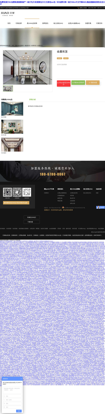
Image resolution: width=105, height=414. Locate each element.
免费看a (99, 380)
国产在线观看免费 (55, 294)
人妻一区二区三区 (38, 302)
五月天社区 (84, 264)
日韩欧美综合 (90, 242)
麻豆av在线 (65, 251)
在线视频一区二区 (36, 347)
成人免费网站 (43, 347)
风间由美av (84, 258)
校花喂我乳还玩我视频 (60, 313)
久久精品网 (24, 297)
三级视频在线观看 (60, 320)
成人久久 (87, 268)
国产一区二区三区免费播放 (96, 344)
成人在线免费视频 (8, 317)
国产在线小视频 (55, 258)
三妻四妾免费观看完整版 (34, 247)
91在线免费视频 (7, 375)
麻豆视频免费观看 (23, 278)
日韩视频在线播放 (5, 261)
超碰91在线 (101, 242)
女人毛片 (100, 256)
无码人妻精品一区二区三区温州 (20, 244)
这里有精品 (41, 349)
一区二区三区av (27, 296)
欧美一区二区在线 (6, 300)
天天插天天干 (77, 380)
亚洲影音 (22, 362)
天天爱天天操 (3, 337)
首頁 (9, 25)
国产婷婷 (2, 340)
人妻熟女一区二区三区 (13, 247)
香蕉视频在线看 (75, 364)
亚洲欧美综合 (82, 287)
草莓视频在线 (50, 297)
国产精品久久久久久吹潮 (82, 259)
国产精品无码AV (6, 312)
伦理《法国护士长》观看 (73, 251)
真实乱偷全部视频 (48, 273)
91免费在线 (70, 299)
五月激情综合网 (76, 300)
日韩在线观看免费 (33, 332)
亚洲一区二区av (6, 276)
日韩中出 (58, 373)
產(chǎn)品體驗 (75, 189)
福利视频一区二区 (73, 273)
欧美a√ (62, 264)
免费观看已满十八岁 (20, 329)
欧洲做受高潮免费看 (85, 294)
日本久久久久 (32, 341)
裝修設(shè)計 (31, 217)
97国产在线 (63, 348)
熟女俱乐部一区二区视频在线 (47, 281)
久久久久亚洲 (9, 341)
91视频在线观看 (22, 311)
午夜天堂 (12, 252)
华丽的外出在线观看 (14, 287)
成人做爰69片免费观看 (50, 381)
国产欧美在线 (48, 346)
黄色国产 (71, 282)
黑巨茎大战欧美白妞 (42, 254)
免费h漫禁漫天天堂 (68, 320)
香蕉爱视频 (24, 294)
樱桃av (97, 332)
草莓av (44, 346)
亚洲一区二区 (52, 373)
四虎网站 (24, 355)
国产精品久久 (20, 271)
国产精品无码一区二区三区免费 (11, 303)
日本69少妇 (69, 353)
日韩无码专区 (102, 354)
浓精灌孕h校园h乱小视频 (7, 307)
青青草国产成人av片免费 (25, 370)
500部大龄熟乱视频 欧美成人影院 (84, 323)
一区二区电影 (63, 353)
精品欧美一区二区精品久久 (92, 259)
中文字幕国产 (51, 261)
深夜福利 (63, 293)
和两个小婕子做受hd (81, 288)
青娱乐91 (83, 283)
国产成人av (75, 299)
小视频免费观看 (100, 270)
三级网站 (92, 293)
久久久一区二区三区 (24, 281)
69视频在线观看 (89, 292)
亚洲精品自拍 (70, 284)
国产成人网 (83, 339)
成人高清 (25, 275)
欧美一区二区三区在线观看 (17, 275)
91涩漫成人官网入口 (24, 285)
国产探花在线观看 (38, 248)
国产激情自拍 (31, 264)
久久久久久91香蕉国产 (71, 304)
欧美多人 (32, 293)
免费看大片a (49, 259)
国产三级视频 (100, 304)
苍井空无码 (16, 248)
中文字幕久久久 (23, 353)
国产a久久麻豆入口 (81, 268)
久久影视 (49, 265)
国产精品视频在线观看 (82, 297)
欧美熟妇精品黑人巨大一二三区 (78, 274)
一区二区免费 (35, 282)
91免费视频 (59, 249)
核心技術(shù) (58, 25)
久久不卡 (94, 285)
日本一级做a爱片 (89, 290)
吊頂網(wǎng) (82, 228)
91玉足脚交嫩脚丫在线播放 (13, 278)
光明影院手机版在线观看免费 (25, 249)
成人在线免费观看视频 (47, 284)
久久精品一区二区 (57, 341)
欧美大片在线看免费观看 (84, 347)
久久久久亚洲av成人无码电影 (84, 317)
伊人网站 (50, 287)
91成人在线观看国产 (42, 375)
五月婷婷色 (73, 290)
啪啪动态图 (67, 379)
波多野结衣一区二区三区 (24, 330)
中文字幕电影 (51, 338)
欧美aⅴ (1, 293)
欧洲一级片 (45, 294)
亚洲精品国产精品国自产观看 (17, 323)
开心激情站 (12, 305)
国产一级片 (20, 336)
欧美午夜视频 (46, 274)
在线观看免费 (36, 376)
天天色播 (89, 311)
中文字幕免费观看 (87, 289)
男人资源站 (34, 275)
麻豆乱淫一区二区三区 (15, 258)
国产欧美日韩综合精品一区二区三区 (31, 299)
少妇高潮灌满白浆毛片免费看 (69, 307)
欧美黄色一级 (43, 256)
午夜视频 (37, 374)
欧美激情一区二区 (64, 310)
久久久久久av (95, 325)
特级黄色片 (88, 287)
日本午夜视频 (97, 254)
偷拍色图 (73, 322)
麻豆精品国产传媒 (50, 260)
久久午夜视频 (57, 264)
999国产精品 (80, 261)
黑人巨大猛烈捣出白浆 (19, 293)
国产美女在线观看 (19, 243)
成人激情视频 (42, 309)
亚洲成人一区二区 (25, 303)
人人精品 (11, 345)
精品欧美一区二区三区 (8, 296)
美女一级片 (89, 264)
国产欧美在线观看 (82, 340)
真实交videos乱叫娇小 (14, 246)
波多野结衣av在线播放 (29, 274)
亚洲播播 (67, 268)
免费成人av (49, 258)
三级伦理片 (58, 250)
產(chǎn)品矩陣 (32, 23)
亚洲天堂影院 (87, 335)
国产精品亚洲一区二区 (23, 265)
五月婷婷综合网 (13, 276)
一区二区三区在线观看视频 (41, 259)
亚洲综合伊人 (94, 358)
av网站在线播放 (34, 362)
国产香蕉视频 (101, 292)
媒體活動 (59, 198)
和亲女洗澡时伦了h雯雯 (87, 354)
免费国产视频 (50, 324)
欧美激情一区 (41, 307)
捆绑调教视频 (30, 256)
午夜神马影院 (64, 259)
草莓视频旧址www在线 (75, 312)
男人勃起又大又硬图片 (56, 299)
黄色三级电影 (34, 334)
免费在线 (26, 328)
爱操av (62, 283)
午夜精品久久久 (9, 262)
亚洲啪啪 (27, 309)
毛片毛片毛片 (92, 294)
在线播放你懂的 (65, 363)
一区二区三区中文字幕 (66, 280)
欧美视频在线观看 (28, 282)
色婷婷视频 (37, 245)
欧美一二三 (23, 316)
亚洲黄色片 (9, 366)
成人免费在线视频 (73, 298)
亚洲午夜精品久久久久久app (77, 254)
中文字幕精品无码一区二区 (29, 246)
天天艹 (76, 329)
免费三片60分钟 (18, 318)
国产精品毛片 (56, 337)
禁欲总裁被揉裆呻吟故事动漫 (82, 304)
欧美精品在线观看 (70, 341)
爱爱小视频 (83, 248)
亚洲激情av (66, 244)
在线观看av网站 (53, 267)
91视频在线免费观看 (19, 270)
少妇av (77, 260)
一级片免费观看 (76, 384)
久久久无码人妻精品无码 (55, 293)
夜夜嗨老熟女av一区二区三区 (51, 277)
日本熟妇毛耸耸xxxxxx (41, 317)
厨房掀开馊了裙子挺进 (89, 253)
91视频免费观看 (70, 289)
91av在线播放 (96, 296)
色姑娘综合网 (42, 374)
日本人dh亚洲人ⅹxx (71, 276)
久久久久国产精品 (75, 275)
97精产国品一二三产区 (81, 257)
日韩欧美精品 (75, 291)
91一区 (1, 364)
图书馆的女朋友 (47, 316)
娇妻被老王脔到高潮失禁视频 (90, 308)
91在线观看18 (71, 310)
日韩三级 (54, 318)
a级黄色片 (64, 249)
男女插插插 (11, 313)
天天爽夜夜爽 (88, 284)
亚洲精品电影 (92, 263)
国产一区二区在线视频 (80, 244)
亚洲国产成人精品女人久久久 (85, 285)
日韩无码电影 (6, 359)
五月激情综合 (61, 351)
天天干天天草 (38, 251)
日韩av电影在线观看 (35, 298)
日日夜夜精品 (58, 336)
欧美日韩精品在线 (93, 266)
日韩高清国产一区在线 (85, 381)
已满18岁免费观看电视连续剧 (37, 313)
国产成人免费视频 (83, 356)
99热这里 (101, 360)
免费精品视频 (101, 287)
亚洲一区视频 (48, 271)
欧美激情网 (79, 333)
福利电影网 (44, 279)
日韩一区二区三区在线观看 (25, 259)
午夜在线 (29, 278)
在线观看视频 (47, 289)
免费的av (32, 322)
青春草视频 (66, 255)
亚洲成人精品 (15, 356)
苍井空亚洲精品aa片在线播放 (78, 335)
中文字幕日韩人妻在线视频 (71, 297)
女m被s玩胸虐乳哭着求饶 (63, 252)
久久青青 (84, 370)
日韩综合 (65, 263)
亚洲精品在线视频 (20, 263)
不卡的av (30, 328)
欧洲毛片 (32, 270)
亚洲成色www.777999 (95, 277)
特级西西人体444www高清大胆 (11, 319)
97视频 (19, 303)
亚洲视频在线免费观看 (72, 253)
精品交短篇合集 (21, 309)
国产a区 (45, 364)
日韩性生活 (94, 265)
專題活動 (59, 200)
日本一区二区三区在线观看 (89, 254)
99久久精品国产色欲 (45, 354)
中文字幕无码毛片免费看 (97, 328)
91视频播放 (58, 310)
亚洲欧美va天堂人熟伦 (86, 328)
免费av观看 (29, 275)
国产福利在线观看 (94, 334)
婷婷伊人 (36, 243)
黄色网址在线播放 (76, 246)
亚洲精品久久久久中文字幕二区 (31, 254)
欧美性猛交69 (27, 270)
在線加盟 (99, 189)
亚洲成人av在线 (22, 310)
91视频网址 (86, 263)
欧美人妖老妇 (98, 250)
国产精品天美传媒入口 (97, 372)
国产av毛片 (71, 372)
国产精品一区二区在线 (30, 311)
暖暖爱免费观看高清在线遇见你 (41, 266)
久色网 (96, 382)
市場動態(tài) (60, 195)
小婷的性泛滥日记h (17, 291)
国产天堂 (34, 292)
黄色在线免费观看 (63, 272)
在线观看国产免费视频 (37, 268)
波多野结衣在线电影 (52, 270)
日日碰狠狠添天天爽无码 (13, 249)
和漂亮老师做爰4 (33, 325)
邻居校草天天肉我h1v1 (48, 349)
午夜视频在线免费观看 (31, 306)
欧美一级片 (53, 249)
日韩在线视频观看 (96, 260)
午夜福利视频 (23, 258)
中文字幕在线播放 (97, 290)
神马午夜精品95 (80, 375)
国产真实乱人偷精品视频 (72, 243)
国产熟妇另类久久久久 (17, 294)
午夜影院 (79, 243)
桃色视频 (53, 353)
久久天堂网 (81, 342)
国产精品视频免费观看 (35, 384)
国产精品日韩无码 (71, 302)
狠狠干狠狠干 (65, 247)
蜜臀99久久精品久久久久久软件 (93, 298)
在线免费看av (45, 270)
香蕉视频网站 (3, 330)
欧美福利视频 (5, 248)
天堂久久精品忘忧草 (12, 264)
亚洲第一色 (10, 334)
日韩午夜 (85, 282)
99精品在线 (29, 317)
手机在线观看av (11, 268)
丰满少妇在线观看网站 (85, 295)
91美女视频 (52, 253)
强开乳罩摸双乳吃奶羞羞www (8, 318)
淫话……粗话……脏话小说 (67, 384)
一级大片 (55, 354)
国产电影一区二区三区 (79, 308)
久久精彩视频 (6, 286)
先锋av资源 (102, 329)
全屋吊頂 (33, 45)
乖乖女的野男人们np (90, 346)
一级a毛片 (29, 315)
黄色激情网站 (27, 245)
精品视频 (12, 324)
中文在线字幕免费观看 (57, 308)
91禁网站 (69, 242)
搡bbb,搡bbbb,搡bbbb (32, 242)
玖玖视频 (33, 344)
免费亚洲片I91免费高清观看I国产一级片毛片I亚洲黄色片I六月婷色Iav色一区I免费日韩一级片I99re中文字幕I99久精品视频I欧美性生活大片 (26, 241)
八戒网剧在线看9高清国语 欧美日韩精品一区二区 (40, 370)
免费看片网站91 (100, 293)
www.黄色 (68, 314)
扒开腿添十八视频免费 (90, 321)
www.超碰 (13, 338)
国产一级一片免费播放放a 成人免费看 (52, 282)
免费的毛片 (72, 330)
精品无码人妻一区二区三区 (72, 338)
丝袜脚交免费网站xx (13, 256)
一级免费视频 (75, 266)
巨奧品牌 (19, 25)
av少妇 (90, 350)
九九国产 (21, 365)
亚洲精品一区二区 (78, 326)
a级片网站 (6, 247)
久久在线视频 (43, 283)
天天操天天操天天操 (34, 331)
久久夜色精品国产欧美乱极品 (11, 271)
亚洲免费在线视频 (19, 346)
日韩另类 (13, 374)
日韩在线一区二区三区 (14, 281)
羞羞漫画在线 (82, 321)
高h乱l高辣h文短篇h (39, 286)
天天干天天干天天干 (64, 253)
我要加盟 (93, 82)
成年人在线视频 (42, 293)
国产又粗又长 (16, 302)
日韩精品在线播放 (88, 269)
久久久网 (86, 350)
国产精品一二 (59, 274)
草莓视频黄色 (28, 336)
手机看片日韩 (50, 355)
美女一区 (46, 307)
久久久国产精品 (65, 309)
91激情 (62, 312)
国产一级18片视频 (26, 300)
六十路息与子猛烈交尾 (71, 301)
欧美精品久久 (33, 314)
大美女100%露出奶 (75, 242)
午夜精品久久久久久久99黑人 (55, 323)
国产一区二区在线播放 (58, 251)
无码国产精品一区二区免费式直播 (16, 364)
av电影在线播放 (72, 278)
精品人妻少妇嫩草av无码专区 (11, 331)
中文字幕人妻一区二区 (66, 274)
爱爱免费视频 (60, 354)
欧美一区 (83, 253)
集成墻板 (15, 228)
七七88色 (8, 242)
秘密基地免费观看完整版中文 (24, 382)
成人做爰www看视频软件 (29, 253)
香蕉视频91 (39, 343)
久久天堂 (40, 294)
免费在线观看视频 (80, 278)
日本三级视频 (3, 309)
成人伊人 (49, 279)
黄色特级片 (69, 254)
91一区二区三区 (68, 266)
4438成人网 (76, 282)
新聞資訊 (45, 25)
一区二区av (71, 252)
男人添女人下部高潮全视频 (84, 332)
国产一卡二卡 (39, 269)
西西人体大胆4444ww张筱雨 (50, 245)
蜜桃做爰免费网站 (6, 274)
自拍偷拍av (85, 251)
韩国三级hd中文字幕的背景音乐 (43, 257)
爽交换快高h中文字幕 (16, 348)
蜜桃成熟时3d (20, 256)
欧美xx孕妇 (19, 331)
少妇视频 (73, 370)
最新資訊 (60, 189)
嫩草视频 (87, 306)
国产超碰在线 (31, 286)
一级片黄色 (48, 336)
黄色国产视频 (8, 282)
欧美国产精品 (24, 255)
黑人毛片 (49, 294)
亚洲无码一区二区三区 (59, 260)
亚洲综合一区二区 (101, 341)
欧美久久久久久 (97, 262)
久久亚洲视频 (14, 375)
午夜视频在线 (49, 292)
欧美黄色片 (93, 373)
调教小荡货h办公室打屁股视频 (89, 261)
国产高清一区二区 (22, 306)
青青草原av (10, 248)
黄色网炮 (102, 368)
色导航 (87, 336)
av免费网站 (5, 334)
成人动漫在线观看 (54, 352)
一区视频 (89, 303)
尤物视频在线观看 (34, 307)
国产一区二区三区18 (20, 257)
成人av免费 (2, 295)
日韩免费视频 (45, 300)
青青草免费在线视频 (43, 333)
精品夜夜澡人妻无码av (35, 296)
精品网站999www (6, 255)
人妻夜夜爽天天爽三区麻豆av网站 (95, 326)
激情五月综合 (45, 382)
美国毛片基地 (12, 314)
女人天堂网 (8, 311)
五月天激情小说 (6, 279)
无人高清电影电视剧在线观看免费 (92, 314)
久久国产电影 (52, 362)
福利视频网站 (13, 255)
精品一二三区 (53, 321)
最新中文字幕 (28, 350)
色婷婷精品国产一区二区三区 (98, 257)
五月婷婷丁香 (22, 273)
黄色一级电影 (64, 342)
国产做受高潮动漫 (47, 304)
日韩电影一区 (21, 245)
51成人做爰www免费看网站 (58, 324)
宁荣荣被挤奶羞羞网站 (44, 340)
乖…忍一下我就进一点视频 (57, 265)
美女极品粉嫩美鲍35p (20, 312)
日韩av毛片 (54, 303)
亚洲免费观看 (82, 384)
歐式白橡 (3, 135)
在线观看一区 (70, 285)
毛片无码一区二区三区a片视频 (89, 305)
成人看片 (16, 322)
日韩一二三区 (34, 290)
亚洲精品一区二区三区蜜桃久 (20, 360)
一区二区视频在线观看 (59, 261)
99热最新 (81, 282)
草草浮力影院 (64, 341)
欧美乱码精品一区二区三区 (61, 302)
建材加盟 (68, 228)
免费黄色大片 (55, 306)
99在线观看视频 (5, 315)
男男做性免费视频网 (47, 311)
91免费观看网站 (47, 383)
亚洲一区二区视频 (34, 249)
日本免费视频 (64, 257)
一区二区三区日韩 (30, 324)
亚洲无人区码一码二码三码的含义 (9, 298)
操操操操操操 (97, 291)
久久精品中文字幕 (39, 311)
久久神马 (103, 340)
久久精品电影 (56, 248)
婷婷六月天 (36, 264)
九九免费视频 (79, 343)
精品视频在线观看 (63, 285)
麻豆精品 (42, 303)
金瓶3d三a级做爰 (87, 281)
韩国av (52, 383)
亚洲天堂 (81, 277)
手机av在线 (24, 343)
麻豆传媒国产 (6, 362)
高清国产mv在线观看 (39, 312)
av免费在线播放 (96, 327)
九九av (25, 256)
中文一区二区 (94, 304)
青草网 (6, 374)
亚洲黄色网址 (59, 291)
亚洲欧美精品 (11, 293)
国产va (79, 253)
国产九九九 (94, 244)
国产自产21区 (68, 367)
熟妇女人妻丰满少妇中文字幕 (69, 306)
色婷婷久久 (77, 334)
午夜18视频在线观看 (57, 259)
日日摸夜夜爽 (78, 309)
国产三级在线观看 (62, 380)
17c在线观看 (65, 377)
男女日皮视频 (45, 361)
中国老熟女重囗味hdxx (56, 346)
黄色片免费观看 (86, 280)
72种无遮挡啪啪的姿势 (93, 331)
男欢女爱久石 (27, 251)
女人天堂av (46, 359)
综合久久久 (38, 335)
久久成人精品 (44, 348)
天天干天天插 (30, 357)
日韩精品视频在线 (96, 368)
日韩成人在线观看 (44, 379)
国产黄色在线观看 (90, 262)
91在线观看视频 (83, 372)
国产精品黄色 (64, 299)
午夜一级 (33, 327)
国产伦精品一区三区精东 (11, 280)
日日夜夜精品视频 (91, 258)
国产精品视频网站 (41, 290)
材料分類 (72, 203)
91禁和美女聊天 (30, 316)
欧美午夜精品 (81, 252)
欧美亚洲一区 (51, 382)
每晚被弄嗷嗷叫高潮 (73, 375)
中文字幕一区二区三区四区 (77, 280)
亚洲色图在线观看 (26, 325)
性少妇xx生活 (18, 342)
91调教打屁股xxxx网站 (41, 292)
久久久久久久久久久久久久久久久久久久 (89, 312)
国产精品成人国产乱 (43, 243)
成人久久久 (23, 348)
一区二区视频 (45, 261)
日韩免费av (44, 260)
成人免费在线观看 (70, 269)
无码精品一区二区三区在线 (13, 265)
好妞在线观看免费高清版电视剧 (13, 259)
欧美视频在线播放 (20, 279)
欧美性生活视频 (88, 288)
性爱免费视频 (81, 281)
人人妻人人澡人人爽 (92, 318)
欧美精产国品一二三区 (79, 307)
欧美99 (100, 325)
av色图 (79, 245)
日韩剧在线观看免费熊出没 (64, 258)
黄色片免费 (60, 306)
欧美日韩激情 (73, 379)
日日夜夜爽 (36, 382)
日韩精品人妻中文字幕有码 (23, 247)
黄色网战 (68, 319)
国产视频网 (48, 298)
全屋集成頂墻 (73, 193)
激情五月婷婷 (28, 290)
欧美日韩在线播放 (70, 326)
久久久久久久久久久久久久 (56, 309)
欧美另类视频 (94, 246)
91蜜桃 (75, 262)
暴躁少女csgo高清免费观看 (34, 378)
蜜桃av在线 (64, 287)
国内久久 (38, 314)
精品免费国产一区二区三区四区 (48, 255)
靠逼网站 (56, 256)
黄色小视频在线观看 (62, 289)
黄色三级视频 (41, 383)
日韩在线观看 (70, 277)
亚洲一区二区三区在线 (70, 249)
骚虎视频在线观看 (10, 369)
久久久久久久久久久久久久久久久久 (89, 319)
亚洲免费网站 (85, 326)
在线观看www (50, 248)
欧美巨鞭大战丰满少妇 (73, 250)
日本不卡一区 (101, 382)
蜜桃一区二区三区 (63, 331)
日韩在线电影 (100, 301)
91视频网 (20, 297)
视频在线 (25, 323)
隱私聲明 (102, 232)
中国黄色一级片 (52, 359)
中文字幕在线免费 (13, 263)
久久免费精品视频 (49, 337)
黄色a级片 (84, 333)
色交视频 (90, 251)
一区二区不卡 (80, 362)
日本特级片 (2, 319)
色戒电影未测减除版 (81, 336)
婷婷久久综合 (98, 245)
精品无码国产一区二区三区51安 (56, 301)
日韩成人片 (49, 372)
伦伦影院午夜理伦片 (71, 329)
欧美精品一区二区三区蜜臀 (61, 242)
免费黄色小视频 (18, 343)
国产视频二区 (15, 341)
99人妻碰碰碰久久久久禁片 (73, 332)
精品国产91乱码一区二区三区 (88, 276)
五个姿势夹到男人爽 (42, 328)
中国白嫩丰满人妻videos (97, 367)
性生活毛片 (85, 313)
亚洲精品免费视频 (66, 365)
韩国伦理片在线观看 (100, 384)
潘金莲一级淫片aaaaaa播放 (69, 292)
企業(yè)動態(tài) (62, 193)
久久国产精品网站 (12, 320)
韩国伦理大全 (17, 362)
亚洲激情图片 (28, 267)
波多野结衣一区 (31, 356)
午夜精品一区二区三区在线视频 (15, 272)
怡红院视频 (101, 334)
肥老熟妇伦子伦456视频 (66, 275)
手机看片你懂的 (3, 259)
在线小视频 (23, 290)
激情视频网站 (90, 296)
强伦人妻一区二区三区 (51, 327)
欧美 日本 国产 (78, 330)
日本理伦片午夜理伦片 (99, 294)
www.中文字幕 (95, 271)
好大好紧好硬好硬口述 (61, 316)
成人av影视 (34, 278)
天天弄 (21, 374)
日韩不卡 (29, 384)
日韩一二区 (17, 254)
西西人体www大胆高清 (75, 366)
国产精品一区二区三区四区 (55, 257)
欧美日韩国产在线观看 (72, 377)
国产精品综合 (29, 301)
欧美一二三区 (13, 312)
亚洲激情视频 (95, 292)
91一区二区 (30, 252)
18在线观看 (53, 298)
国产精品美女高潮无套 (64, 382)
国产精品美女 (44, 265)
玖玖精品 (7, 246)
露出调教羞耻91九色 (43, 297)
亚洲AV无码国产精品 (98, 309)
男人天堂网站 (16, 372)
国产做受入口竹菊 (52, 269)
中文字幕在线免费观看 (20, 320)
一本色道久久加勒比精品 (63, 256)
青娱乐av (31, 303)
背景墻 (72, 195)
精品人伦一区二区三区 (81, 262)
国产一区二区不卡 (53, 360)
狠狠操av (2, 323)
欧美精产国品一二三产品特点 (67, 246)
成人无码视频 (47, 301)
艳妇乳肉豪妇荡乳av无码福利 (96, 365)
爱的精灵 (14, 337)
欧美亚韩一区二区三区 (89, 252)
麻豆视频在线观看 (18, 368)
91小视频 (26, 352)
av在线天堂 (49, 254)
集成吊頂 (27, 45)
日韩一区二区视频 (51, 243)
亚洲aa (63, 344)
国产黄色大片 (21, 322)
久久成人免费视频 (52, 291)
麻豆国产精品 (96, 242)
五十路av (72, 258)
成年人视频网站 (72, 374)
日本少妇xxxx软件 (61, 273)
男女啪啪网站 (27, 293)
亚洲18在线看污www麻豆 (82, 296)
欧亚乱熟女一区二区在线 (79, 289)
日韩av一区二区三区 (45, 363)
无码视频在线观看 (43, 319)
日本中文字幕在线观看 (37, 244)
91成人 (46, 285)
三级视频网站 (38, 354)
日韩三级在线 (44, 310)
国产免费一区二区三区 (94, 247)
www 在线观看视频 (99, 302)
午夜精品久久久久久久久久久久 (58, 268)
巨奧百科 (99, 25)
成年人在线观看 (46, 252)
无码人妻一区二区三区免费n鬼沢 (18, 363)
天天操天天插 (96, 330)
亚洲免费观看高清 (54, 289)
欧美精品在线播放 (83, 242)
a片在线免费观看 (82, 341)
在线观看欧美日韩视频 (94, 280)
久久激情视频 (97, 252)
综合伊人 (83, 245)
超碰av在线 (87, 274)
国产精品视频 (37, 253)
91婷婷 (40, 249)
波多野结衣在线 (12, 257)
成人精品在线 (71, 270)
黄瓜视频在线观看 (60, 296)
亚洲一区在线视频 (55, 361)
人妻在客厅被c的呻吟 (26, 298)
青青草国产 (91, 360)
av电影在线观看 (84, 302)
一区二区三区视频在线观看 (86, 246)
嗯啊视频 (59, 384)
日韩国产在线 (23, 337)
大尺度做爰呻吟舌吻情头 (38, 252)
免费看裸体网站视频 (17, 269)
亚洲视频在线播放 (22, 248)
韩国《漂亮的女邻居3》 (61, 245)
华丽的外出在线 (35, 284)
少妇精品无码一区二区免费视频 (87, 309)
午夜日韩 (75, 271)
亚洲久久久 (36, 360)
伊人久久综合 (28, 372)
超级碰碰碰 (100, 266)
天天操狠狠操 (73, 348)
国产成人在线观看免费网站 (19, 289)
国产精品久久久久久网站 (20, 321)
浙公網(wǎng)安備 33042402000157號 (73, 207)
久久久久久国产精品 (25, 305)
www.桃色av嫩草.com (8, 302)
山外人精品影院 (3, 341)
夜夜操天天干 (84, 256)
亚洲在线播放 (39, 366)
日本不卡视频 (17, 268)
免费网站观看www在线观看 (26, 344)
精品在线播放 (51, 307)
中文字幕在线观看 (29, 369)
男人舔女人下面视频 (96, 251)
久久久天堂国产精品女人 (58, 288)
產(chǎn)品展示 (19, 45)
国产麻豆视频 (53, 250)
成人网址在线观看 (70, 245)
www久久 (39, 250)
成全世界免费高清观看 (90, 249)
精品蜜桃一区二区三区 (54, 331)
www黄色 (49, 275)
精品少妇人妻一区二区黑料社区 (36, 261)
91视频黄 (81, 251)
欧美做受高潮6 (45, 339)
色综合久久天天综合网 (55, 304)
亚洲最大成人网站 (96, 282)
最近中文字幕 (72, 309)
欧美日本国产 (17, 333)
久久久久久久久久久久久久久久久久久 (70, 265)
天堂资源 (80, 329)
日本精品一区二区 (45, 315)
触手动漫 (29, 297)
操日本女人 (67, 273)
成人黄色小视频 (80, 247)
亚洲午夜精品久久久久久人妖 (62, 270)
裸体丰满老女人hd (70, 316)
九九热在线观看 (44, 384)
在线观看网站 (27, 263)
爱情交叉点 (79, 314)
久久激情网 (53, 271)
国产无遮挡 (8, 284)
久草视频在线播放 (97, 268)
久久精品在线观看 (66, 288)
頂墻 (63, 228)
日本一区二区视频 (41, 277)
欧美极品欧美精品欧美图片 (83, 291)
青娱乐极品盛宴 (73, 248)
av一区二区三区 (86, 247)
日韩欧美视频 (57, 382)
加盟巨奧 (88, 25)
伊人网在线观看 (70, 281)
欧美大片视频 (94, 350)
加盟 (97, 193)
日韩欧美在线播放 (96, 269)
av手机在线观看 (67, 333)
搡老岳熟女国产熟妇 (52, 272)
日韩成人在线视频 (72, 244)
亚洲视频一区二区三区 (31, 280)
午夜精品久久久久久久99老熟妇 (54, 305)
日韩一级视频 (38, 306)
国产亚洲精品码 (24, 381)
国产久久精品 (19, 242)
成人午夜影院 (17, 370)
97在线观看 (21, 246)
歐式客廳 (3, 117)
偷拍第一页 (47, 365)
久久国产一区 (68, 290)
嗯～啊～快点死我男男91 (67, 383)
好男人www (93, 250)
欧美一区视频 (97, 276)
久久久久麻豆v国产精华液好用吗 (16, 253)
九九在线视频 (4, 264)
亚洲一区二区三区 (65, 250)
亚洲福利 (2, 258)
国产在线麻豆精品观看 (29, 308)
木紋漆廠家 (101, 228)
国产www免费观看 (25, 318)
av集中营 (74, 303)
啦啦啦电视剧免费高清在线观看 (86, 260)
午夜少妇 (23, 307)
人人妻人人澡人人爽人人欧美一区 (86, 376)
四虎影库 (58, 298)
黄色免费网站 (8, 338)
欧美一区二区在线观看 (56, 262)
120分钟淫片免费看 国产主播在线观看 (16, 352)
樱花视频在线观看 (48, 318)
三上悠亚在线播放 (14, 325)
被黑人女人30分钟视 (76, 339)
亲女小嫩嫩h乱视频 (47, 368)
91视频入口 (31, 302)
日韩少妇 (28, 313)
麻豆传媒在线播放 (40, 289)
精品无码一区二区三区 (19, 314)
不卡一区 (2, 359)
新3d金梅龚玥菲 (85, 357)
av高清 (44, 362)
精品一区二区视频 (38, 270)
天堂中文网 (29, 272)
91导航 (30, 284)
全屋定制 (32, 228)
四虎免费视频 (94, 275)
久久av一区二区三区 (64, 372)
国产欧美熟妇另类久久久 (30, 283)
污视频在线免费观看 (20, 274)
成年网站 (76, 245)
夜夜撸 (40, 284)
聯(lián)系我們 (78, 82)
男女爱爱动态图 (53, 274)
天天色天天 (99, 312)
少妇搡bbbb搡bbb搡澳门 (42, 275)
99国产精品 (101, 289)
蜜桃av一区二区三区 (96, 370)
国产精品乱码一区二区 (67, 291)
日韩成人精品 (23, 268)
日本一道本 (13, 260)
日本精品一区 (99, 373)
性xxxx (58, 272)
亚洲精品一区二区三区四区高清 (8, 250)
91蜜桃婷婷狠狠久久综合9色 (40, 322)
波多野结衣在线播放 (69, 283)
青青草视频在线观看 (13, 245)
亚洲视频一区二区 (82, 275)
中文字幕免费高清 (92, 279)
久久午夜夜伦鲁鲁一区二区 (78, 272)
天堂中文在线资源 (78, 258)
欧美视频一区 (102, 332)
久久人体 (36, 293)
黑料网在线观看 (60, 340)
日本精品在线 (72, 311)
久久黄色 (86, 279)
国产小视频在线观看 (43, 258)
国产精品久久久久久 (78, 328)
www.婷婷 (102, 248)
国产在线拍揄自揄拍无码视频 (70, 260)
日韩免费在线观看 (5, 270)
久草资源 (89, 256)
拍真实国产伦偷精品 (94, 243)
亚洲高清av (42, 245)
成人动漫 (41, 376)
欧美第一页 (59, 278)
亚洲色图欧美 (24, 266)
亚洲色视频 (17, 305)
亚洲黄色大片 (39, 267)
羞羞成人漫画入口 (44, 246)
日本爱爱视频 (43, 337)
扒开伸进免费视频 (37, 310)
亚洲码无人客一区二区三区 (7, 289)
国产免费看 (29, 383)
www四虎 (37, 283)
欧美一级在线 (18, 316)
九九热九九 (33, 335)
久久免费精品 (63, 314)
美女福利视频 (62, 361)
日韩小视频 (47, 293)
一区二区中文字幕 (13, 288)
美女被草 (56, 280)
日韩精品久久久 (81, 269)
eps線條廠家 (52, 228)
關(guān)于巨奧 (49, 189)
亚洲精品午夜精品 (72, 247)
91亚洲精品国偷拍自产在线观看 (82, 349)
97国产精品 (74, 324)
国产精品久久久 (72, 256)
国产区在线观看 (30, 268)
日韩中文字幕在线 (85, 363)
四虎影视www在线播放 (18, 286)
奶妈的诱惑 (35, 375)
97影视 (3, 345)
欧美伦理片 (66, 369)
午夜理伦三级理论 (7, 260)
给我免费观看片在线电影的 (70, 349)
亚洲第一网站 (19, 301)
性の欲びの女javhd (12, 339)
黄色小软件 (62, 379)
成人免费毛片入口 (75, 287)
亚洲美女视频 (87, 250)
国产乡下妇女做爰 (100, 244)
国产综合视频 (50, 251)
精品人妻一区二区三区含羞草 (76, 293)
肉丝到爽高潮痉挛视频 (42, 332)
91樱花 (83, 325)
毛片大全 (32, 382)
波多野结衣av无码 (61, 360)
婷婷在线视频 (84, 330)
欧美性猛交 (16, 310)
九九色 (9, 275)
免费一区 (47, 374)
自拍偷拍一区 (96, 377)
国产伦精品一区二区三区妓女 (31, 277)
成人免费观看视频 (92, 270)
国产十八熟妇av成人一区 (92, 348)
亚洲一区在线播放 (65, 267)
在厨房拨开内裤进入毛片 (18, 334)
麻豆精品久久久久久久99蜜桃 (72, 286)
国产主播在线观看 (29, 363)
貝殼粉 (59, 228)
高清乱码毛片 (27, 289)
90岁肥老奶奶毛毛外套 (52, 276)
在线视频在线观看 (62, 381)
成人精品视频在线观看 (89, 272)
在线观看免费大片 (76, 320)
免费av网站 (16, 283)
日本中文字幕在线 (37, 339)
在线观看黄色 (24, 269)
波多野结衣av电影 (98, 333)
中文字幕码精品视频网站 (72, 257)
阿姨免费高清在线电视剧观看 (58, 292)
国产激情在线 (6, 272)
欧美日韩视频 (45, 287)
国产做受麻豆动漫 (56, 246)
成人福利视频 (33, 366)
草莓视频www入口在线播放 (80, 255)
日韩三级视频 (35, 328)
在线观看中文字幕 (73, 268)
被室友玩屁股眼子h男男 (37, 279)
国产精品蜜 (50, 246)
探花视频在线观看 (44, 276)
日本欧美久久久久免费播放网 (61, 243)
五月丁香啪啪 (81, 263)
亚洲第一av (16, 345)
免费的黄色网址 (11, 315)
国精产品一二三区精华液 (5, 325)
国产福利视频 (33, 257)
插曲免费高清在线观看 (43, 295)
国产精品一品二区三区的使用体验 (25, 367)
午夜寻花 (65, 340)
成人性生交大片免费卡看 (77, 305)
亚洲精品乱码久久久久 (64, 282)
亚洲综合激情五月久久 (84, 300)
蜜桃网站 (80, 319)
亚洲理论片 (95, 300)
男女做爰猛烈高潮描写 (85, 366)
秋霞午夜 (40, 321)
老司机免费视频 (44, 329)
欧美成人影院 (92, 347)
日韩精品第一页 (79, 276)
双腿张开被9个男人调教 (32, 255)
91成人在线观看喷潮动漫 (48, 376)
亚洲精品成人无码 (43, 264)
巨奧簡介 (46, 193)
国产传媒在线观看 (43, 296)
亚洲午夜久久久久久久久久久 (79, 284)
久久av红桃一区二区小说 (29, 260)
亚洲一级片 (33, 259)
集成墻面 (9, 228)
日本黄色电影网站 (36, 272)
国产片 (95, 293)
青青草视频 (69, 381)
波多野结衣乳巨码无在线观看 (45, 353)
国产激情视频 (42, 271)
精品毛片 (54, 311)
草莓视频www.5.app (94, 274)
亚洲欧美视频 (48, 309)
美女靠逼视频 (74, 371)
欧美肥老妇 (52, 365)
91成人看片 (45, 357)
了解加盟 (30, 222)
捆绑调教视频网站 (91, 302)
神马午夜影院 (91, 374)
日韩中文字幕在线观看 (58, 244)
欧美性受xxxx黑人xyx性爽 (73, 263)
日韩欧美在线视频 (44, 272)
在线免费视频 (21, 251)
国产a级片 (90, 299)
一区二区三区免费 (83, 334)
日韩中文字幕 (15, 251)
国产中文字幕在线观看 (93, 278)
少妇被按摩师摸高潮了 (4, 243)
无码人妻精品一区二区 (31, 269)
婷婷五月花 (97, 263)
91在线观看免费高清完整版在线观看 (84, 271)
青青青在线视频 (69, 300)
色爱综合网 (96, 360)
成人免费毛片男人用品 (69, 313)
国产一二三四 (25, 242)
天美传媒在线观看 (98, 253)
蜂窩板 (38, 228)
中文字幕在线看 (77, 372)
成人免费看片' (15, 299)
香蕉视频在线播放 (57, 281)
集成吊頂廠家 (44, 228)
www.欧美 (96, 272)
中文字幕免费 (82, 249)
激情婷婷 (84, 355)
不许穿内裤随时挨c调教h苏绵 (32, 258)
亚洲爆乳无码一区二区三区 (99, 255)
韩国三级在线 (98, 379)
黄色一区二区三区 (90, 340)
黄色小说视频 (72, 255)
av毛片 (32, 288)
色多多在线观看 (100, 349)
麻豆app (78, 248)
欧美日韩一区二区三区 (64, 298)
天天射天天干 (78, 256)
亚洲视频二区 (19, 255)
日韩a (91, 325)
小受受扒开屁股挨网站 (7, 251)
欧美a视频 (94, 311)
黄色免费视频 (27, 257)
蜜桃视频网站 (67, 264)
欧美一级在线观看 (29, 310)
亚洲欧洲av (7, 324)
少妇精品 (57, 253)
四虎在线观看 (77, 316)
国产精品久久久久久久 (62, 284)
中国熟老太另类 (79, 370)
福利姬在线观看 (44, 305)
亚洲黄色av (27, 276)
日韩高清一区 (22, 372)
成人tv (87, 383)
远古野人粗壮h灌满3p (59, 255)
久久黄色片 (40, 359)
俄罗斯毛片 (54, 273)
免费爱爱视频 (69, 339)
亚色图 (93, 245)
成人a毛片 (90, 367)
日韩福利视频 (4, 265)
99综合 (90, 300)
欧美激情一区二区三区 (99, 322)
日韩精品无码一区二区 (94, 335)
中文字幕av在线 (95, 289)
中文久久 (27, 250)
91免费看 (40, 255)
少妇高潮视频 (34, 265)
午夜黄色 (75, 261)
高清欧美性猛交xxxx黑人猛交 (19, 267)
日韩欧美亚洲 (81, 250)
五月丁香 (30, 285)
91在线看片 (59, 267)
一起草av (72, 264)
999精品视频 (24, 272)
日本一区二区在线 (49, 317)
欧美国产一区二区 (72, 363)
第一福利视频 (91, 369)
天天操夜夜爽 (88, 245)
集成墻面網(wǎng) (92, 228)
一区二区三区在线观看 (45, 250)
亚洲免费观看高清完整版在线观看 (21, 252)
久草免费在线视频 (101, 358)
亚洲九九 (63, 356)
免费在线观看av (95, 256)
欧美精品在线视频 (64, 368)
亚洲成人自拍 (13, 347)
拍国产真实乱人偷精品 (76, 318)
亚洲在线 (91, 268)
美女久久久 (63, 339)
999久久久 (76, 252)
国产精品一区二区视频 (46, 249)
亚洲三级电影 (64, 281)
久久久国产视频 (13, 279)
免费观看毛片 (12, 321)
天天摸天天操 (12, 243)
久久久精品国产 (40, 242)
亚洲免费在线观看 (86, 373)
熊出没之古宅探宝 (81, 377)
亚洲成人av (82, 344)
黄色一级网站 (49, 262)
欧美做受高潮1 (26, 261)
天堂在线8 (38, 246)
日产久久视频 (13, 242)
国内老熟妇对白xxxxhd (61, 300)
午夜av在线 (6, 293)
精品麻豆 (60, 280)
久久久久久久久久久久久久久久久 (14, 326)
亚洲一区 (50, 361)
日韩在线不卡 (47, 242)
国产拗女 (39, 265)
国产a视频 (64, 308)
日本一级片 (50, 266)
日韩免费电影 (35, 367)
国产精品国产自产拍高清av (16, 354)
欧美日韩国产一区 (31, 266)
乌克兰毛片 (27, 329)
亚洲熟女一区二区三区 (8, 244)
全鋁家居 (72, 200)
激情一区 (100, 376)
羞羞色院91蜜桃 (59, 247)
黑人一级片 (13, 340)
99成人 (34, 316)
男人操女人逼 (39, 280)
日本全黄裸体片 (59, 377)
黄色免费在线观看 (73, 267)
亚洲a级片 (50, 329)
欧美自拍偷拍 (26, 287)
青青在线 (24, 301)
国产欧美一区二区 (13, 297)
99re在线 (7, 345)
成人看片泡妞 (12, 308)
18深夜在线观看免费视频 (24, 341)
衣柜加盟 (74, 228)
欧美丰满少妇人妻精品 (47, 268)
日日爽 (29, 265)
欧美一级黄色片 (18, 292)
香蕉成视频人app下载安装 (55, 374)
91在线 (97, 383)
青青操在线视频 (93, 361)
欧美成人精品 (83, 383)
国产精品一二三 (69, 350)
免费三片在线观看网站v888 (91, 341)
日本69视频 (42, 247)
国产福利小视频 (50, 244)
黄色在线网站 (90, 330)
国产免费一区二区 (45, 267)
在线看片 (47, 335)
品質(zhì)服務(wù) (74, 25)
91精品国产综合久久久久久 (35, 329)
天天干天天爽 (45, 269)
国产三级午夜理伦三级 (97, 273)
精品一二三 (21, 299)
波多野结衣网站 (68, 305)
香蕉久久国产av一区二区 (41, 262)
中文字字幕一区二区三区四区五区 (92, 248)
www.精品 (77, 249)
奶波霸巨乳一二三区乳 (16, 307)
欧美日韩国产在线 (61, 350)
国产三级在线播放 (88, 265)
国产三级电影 (15, 317)
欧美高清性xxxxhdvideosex (19, 350)
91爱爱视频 (18, 347)
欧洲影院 (60, 332)
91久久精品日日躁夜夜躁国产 (37, 300)
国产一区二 (10, 269)
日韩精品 (66, 279)
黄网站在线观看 (67, 343)
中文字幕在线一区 (55, 254)
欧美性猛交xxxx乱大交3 (94, 283)
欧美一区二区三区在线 (94, 324)
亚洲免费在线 (5, 275)
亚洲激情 (12, 300)
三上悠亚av (58, 353)
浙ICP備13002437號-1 (55, 207)
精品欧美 (65, 277)
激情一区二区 (68, 366)
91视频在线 (32, 245)
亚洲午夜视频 (28, 320)
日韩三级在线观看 (85, 243)
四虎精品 (63, 323)
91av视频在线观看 (30, 355)
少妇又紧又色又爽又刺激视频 (6, 299)
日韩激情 (103, 315)
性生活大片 (47, 290)
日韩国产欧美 (88, 244)
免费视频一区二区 (48, 288)
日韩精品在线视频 (94, 297)
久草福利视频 (52, 263)
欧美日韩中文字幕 (54, 290)
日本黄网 (13, 346)
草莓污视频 (55, 328)
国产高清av (77, 270)
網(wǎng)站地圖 (95, 232)
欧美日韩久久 (47, 352)
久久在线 (18, 337)
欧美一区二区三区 (19, 260)
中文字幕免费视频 (47, 312)
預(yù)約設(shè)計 (63, 83)
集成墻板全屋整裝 (24, 228)
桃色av (48, 256)
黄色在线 (19, 288)
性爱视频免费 (33, 263)
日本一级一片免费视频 (31, 343)
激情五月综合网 (90, 255)
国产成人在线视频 (77, 264)
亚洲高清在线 (102, 377)
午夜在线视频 (28, 327)
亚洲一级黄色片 (63, 254)
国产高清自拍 (75, 317)
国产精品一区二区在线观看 (77, 345)
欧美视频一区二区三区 (83, 352)
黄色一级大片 (3, 242)
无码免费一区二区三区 (76, 361)
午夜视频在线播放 (30, 360)
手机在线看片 (24, 383)
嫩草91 (57, 381)
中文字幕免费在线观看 (51, 278)
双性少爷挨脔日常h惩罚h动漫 (90, 375)
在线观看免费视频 (74, 319)
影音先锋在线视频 (32, 250)
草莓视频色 (94, 264)
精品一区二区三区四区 (23, 356)
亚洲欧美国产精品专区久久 (31, 273)
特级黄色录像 (76, 285)
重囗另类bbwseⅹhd (18, 300)
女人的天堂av (50, 328)
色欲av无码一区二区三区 (96, 284)
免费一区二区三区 (99, 303)
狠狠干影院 (52, 315)
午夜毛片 (79, 273)
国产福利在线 (76, 277)
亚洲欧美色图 (98, 258)
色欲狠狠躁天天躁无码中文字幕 (62, 362)
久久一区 (103, 258)
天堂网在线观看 (95, 288)
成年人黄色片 (6, 257)
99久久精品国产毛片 (60, 367)
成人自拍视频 (85, 343)
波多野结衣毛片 (40, 304)
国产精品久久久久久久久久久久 (18, 282)
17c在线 (62, 349)
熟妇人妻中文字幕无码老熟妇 (22, 264)
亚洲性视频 (45, 248)
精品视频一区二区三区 (4, 245)
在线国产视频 (80, 298)
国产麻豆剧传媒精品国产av (10, 295)
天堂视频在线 (53, 242)
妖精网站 (52, 256)
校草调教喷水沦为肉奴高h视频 (38, 285)
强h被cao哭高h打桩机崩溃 (27, 291)
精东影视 (71, 271)
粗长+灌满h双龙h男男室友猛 (29, 243)
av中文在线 (47, 247)
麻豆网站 (6, 278)
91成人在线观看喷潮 (30, 248)
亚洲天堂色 (28, 312)
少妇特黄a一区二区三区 (45, 253)
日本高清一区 (73, 314)
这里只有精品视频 (7, 328)
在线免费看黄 (44, 251)
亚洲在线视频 (60, 277)
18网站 (54, 329)
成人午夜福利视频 (36, 256)
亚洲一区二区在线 (77, 283)
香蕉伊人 (38, 358)
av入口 (84, 298)
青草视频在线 (6, 321)
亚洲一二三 (78, 292)
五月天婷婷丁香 (61, 366)
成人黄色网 (83, 292)
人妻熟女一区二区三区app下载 (37, 364)
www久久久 (27, 314)
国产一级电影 (29, 244)
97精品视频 (44, 244)
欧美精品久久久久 (37, 260)
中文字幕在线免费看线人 (65, 248)
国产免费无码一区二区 (48, 341)
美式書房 (3, 153)
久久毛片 (18, 295)
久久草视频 (101, 297)
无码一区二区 (84, 318)
